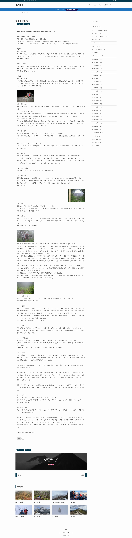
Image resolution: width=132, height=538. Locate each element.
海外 (96, 53)
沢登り (97, 40)
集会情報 (97, 141)
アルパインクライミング (101, 36)
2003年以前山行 (98, 134)
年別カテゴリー (99, 56)
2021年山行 (98, 76)
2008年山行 (98, 118)
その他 (96, 137)
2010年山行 (98, 111)
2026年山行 (98, 59)
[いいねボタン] (19, 438)
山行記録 (97, 27)
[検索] (115, 1)
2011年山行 (98, 108)
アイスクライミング (100, 49)
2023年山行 (98, 69)
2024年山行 (98, 66)
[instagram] (113, 1)
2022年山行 (98, 72)
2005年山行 (26, 24)
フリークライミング (100, 30)
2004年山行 (98, 131)
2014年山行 (98, 98)
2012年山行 (98, 105)
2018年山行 (98, 85)
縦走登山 (97, 46)
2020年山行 (98, 79)
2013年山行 (98, 101)
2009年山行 (98, 114)
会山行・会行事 (99, 144)
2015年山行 (98, 95)
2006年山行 (98, 124)
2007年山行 (98, 121)
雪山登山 (97, 33)
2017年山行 (98, 88)
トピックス (97, 147)
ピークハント (20, 24)
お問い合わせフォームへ (71, 9)
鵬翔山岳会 (20, 5)
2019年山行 (98, 82)
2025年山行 (98, 63)
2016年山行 (98, 92)
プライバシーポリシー (66, 532)
